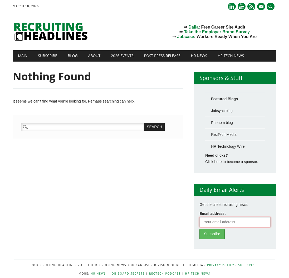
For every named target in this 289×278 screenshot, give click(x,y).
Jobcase (185, 36)
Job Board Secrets (127, 273)
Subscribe (47, 55)
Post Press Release (162, 55)
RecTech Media (224, 134)
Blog (72, 55)
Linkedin (232, 6)
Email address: (212, 213)
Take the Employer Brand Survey (217, 32)
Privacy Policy (220, 265)
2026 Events (122, 55)
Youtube (242, 6)
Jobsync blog (222, 111)
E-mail (261, 6)
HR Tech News (231, 55)
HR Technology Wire (227, 146)
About (94, 55)
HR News (199, 55)
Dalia (194, 27)
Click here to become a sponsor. (231, 162)
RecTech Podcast (165, 273)
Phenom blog (222, 123)
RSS (251, 6)
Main (22, 55)
